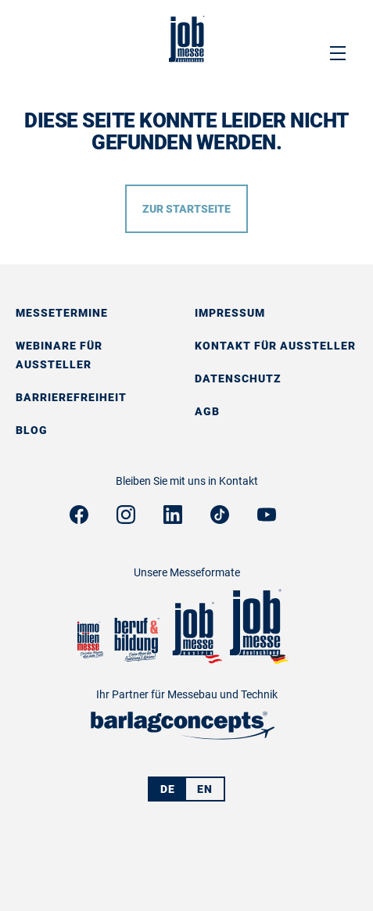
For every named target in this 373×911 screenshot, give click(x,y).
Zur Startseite (186, 209)
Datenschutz (238, 378)
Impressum (230, 313)
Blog (32, 430)
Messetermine (62, 313)
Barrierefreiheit (71, 397)
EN (205, 789)
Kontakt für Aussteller (275, 345)
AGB (207, 411)
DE (167, 789)
